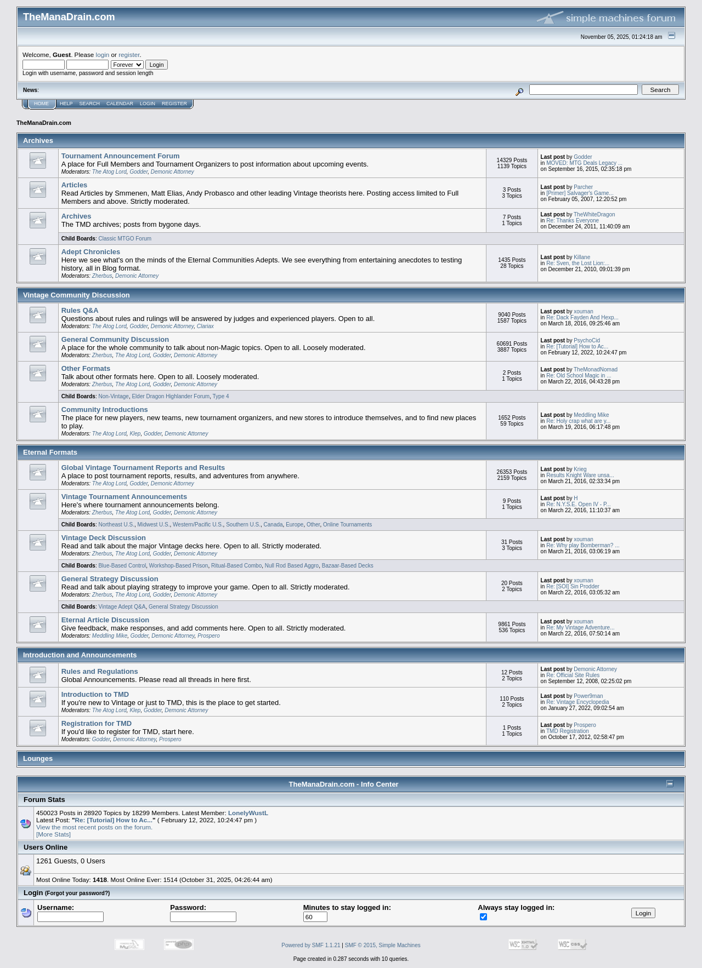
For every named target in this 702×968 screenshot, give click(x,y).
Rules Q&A (80, 310)
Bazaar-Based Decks (347, 566)
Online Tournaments (347, 525)
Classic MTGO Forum (124, 239)
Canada (273, 525)
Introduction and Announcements (80, 655)
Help (66, 103)
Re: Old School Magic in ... (578, 376)
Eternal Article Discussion (105, 620)
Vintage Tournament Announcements (124, 496)
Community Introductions (104, 409)
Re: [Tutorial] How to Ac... (577, 346)
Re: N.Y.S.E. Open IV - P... (578, 504)
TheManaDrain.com (43, 122)
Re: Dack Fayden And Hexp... (582, 317)
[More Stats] (53, 834)
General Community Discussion (115, 339)
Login (147, 103)
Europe (294, 525)
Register (174, 103)
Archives (38, 140)
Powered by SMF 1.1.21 (310, 945)
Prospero (208, 636)
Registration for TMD (96, 723)
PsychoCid (587, 340)
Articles (74, 185)
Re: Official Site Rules (572, 675)
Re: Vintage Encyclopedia (577, 702)
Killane (582, 257)
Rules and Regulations (99, 671)
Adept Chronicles (91, 252)
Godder (138, 172)
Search (90, 103)
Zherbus (102, 276)
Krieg (580, 469)
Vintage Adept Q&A (121, 607)
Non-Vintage (113, 396)
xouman (583, 311)
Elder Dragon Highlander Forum (171, 396)
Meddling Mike (591, 415)
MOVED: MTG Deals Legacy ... (584, 163)
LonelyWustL (248, 812)
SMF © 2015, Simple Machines (383, 945)
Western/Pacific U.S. (198, 525)
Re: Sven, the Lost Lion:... (577, 263)
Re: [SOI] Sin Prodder (572, 586)
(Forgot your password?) (77, 893)
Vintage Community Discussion (76, 295)
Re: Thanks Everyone (572, 220)
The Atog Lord (109, 172)
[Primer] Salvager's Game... (580, 193)
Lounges (38, 758)
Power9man (588, 696)
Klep (134, 434)
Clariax (205, 326)
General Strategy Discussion (109, 579)
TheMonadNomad (596, 369)
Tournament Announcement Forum (120, 156)
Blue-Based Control (122, 566)
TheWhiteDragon (594, 214)
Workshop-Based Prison (178, 566)
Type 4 (221, 396)
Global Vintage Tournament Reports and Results (143, 467)
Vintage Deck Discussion (103, 538)
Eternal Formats (50, 452)
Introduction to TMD (95, 694)
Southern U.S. (243, 525)
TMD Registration (567, 731)
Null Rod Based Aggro (292, 566)
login (103, 54)
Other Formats (86, 368)
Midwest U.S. (154, 525)
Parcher (583, 187)
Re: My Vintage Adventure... (580, 628)
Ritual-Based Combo (236, 566)
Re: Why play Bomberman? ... (582, 545)
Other (313, 525)
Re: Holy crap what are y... (578, 421)
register (128, 54)
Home (41, 103)
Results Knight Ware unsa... (580, 475)
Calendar (119, 103)
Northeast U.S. (116, 525)
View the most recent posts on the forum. (94, 826)
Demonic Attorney (172, 172)
